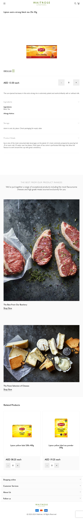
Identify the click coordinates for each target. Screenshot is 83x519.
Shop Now (8, 308)
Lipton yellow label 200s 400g (22, 445)
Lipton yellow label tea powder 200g (61, 446)
